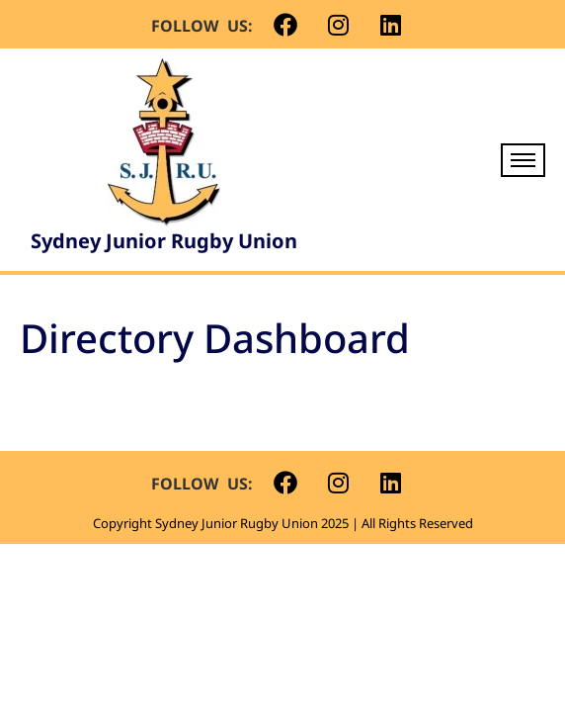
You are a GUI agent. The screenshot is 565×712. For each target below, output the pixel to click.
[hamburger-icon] (523, 160)
